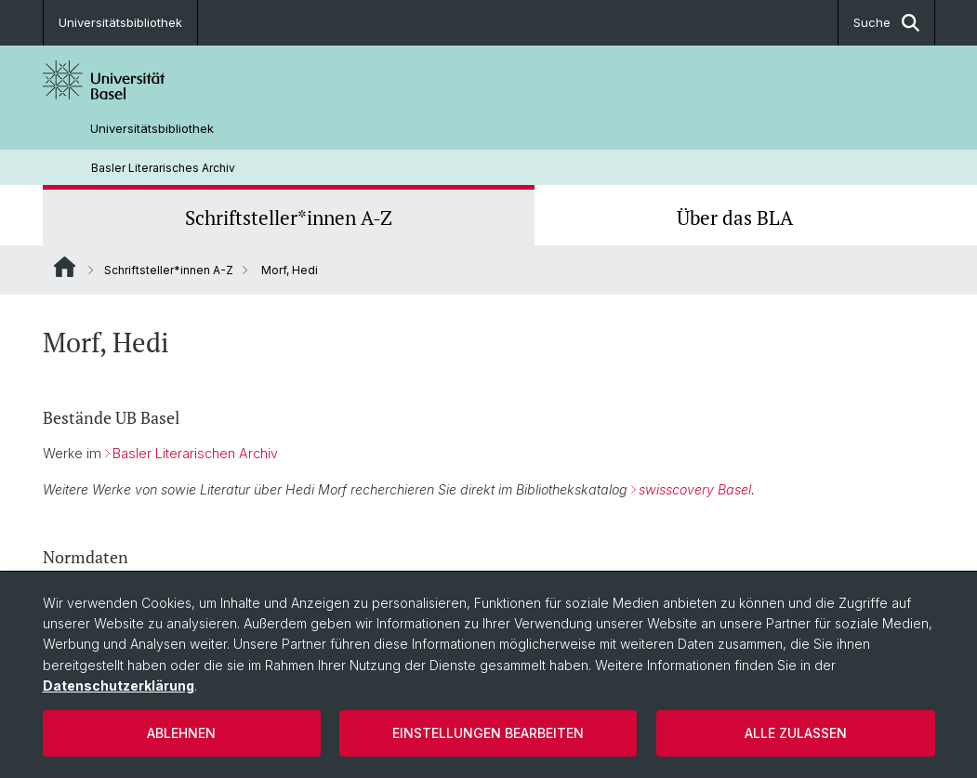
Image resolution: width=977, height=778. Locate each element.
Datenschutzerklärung (118, 685)
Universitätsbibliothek (120, 22)
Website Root (64, 267)
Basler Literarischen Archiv (195, 454)
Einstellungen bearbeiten (488, 733)
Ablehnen (181, 733)
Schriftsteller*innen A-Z (288, 217)
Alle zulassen (796, 733)
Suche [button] (886, 23)
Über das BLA (735, 217)
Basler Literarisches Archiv (163, 168)
